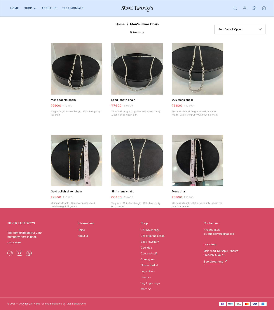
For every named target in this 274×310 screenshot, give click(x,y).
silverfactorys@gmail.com (219, 233)
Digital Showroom (76, 303)
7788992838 (212, 229)
